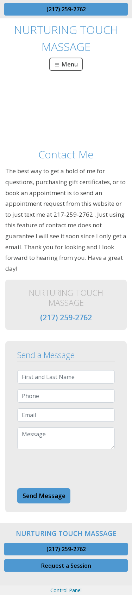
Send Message (44, 495)
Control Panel (66, 590)
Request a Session (66, 566)
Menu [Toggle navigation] (66, 64)
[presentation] (70, 469)
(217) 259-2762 (66, 9)
